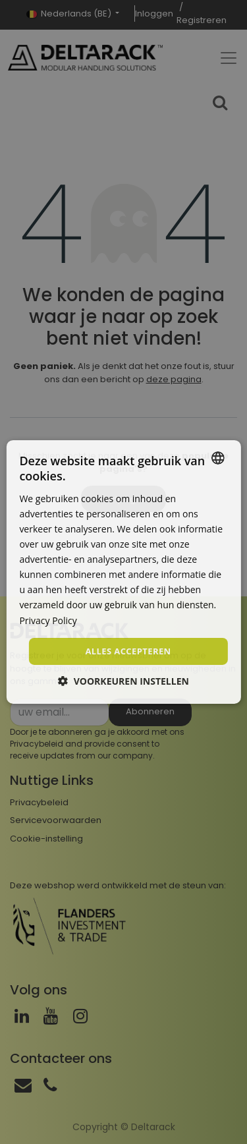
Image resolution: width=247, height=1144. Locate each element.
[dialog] (123, 572)
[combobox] (218, 458)
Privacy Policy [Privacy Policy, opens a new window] (47, 620)
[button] (123, 681)
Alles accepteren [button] (128, 651)
